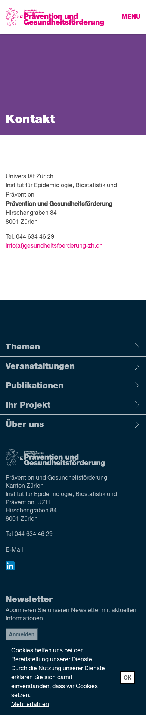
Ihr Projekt (73, 405)
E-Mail (14, 550)
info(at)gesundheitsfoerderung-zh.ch (54, 246)
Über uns (73, 424)
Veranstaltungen (73, 366)
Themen (73, 347)
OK (127, 678)
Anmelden (21, 634)
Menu (131, 17)
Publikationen (73, 386)
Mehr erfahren (30, 705)
